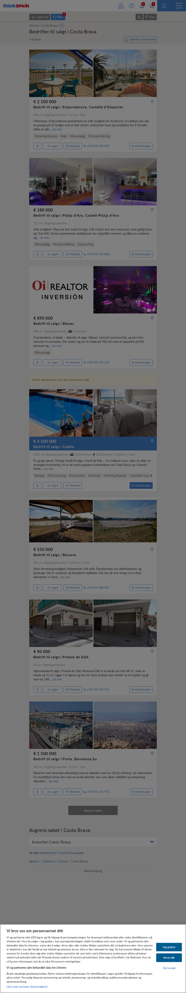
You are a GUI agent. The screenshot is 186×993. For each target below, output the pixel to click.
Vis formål (169, 968)
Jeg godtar (169, 947)
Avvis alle (169, 957)
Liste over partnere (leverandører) (27, 986)
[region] (93, 958)
